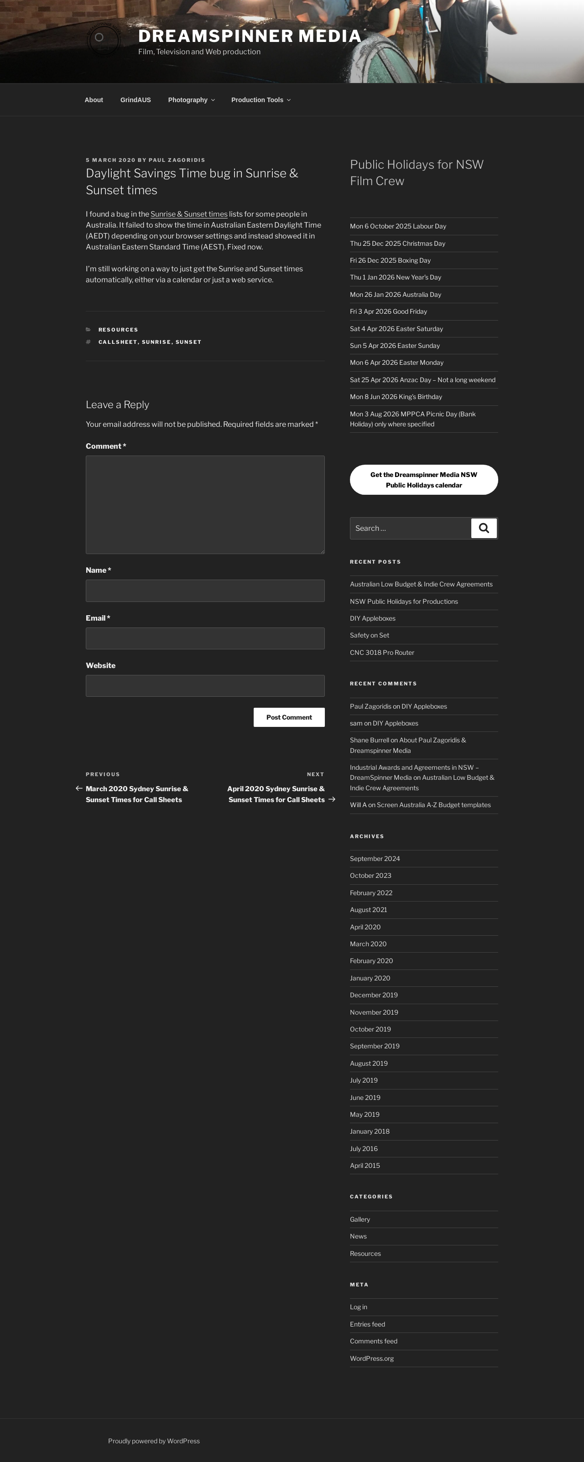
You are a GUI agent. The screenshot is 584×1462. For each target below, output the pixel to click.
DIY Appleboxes (373, 618)
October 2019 (370, 1029)
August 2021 (368, 909)
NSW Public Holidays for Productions (404, 601)
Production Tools (261, 100)
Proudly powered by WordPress (154, 1441)
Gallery (360, 1219)
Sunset (189, 342)
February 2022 (371, 893)
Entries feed (367, 1324)
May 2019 (365, 1114)
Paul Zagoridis (177, 160)
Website (100, 665)
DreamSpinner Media (250, 36)
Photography (192, 100)
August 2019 (369, 1063)
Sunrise (157, 342)
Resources (119, 330)
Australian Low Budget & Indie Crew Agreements (421, 584)
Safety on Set (369, 635)
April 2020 (365, 927)
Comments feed (373, 1341)
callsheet (118, 342)
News (358, 1236)
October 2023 (370, 875)
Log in (358, 1307)
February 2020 (371, 960)
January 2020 (370, 978)
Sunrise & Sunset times (189, 214)
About (94, 100)
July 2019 (364, 1080)
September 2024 (375, 858)
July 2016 (364, 1148)
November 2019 (374, 1012)
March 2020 (368, 944)
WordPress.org (372, 1358)
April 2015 (365, 1165)
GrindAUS (135, 100)
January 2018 (370, 1131)
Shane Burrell (369, 740)
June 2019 (365, 1097)
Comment (106, 446)
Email (98, 618)
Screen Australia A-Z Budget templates (434, 805)
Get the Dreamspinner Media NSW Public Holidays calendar (423, 480)
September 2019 (375, 1046)
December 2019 (374, 995)
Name (98, 570)
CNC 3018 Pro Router (382, 652)
